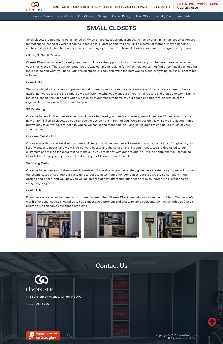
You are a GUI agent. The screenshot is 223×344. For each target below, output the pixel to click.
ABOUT (65, 7)
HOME (56, 7)
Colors (108, 7)
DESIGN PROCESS (81, 7)
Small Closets (64, 16)
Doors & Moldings (125, 7)
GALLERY (96, 7)
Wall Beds (184, 16)
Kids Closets (85, 16)
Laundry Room (164, 16)
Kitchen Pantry (121, 16)
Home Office (142, 16)
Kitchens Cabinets (160, 7)
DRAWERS (142, 7)
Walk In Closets (42, 16)
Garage (102, 16)
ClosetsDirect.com (187, 335)
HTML (193, 338)
